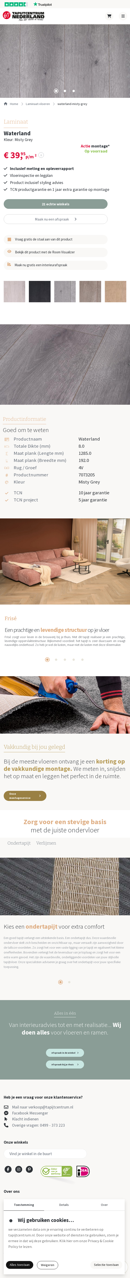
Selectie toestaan (106, 1265)
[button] (56, 204)
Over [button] (104, 1205)
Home (11, 104)
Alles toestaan (20, 1265)
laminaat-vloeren (38, 104)
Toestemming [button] (24, 1205)
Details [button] (64, 1205)
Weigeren (47, 1265)
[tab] (56, 91)
